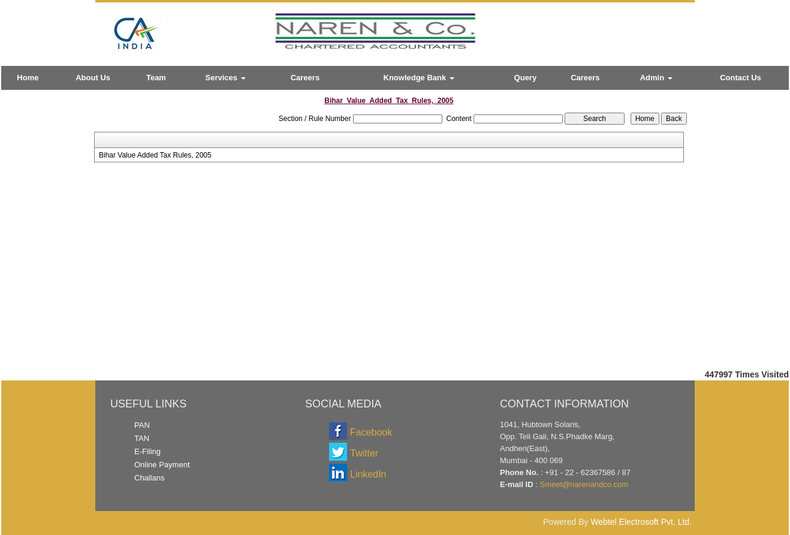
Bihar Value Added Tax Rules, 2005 (155, 155)
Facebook (371, 432)
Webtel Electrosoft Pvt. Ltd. (641, 522)
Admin (656, 77)
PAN (142, 425)
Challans (149, 477)
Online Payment (162, 464)
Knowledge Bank (419, 77)
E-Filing (147, 451)
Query (525, 77)
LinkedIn (368, 474)
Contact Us (740, 77)
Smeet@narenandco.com (583, 484)
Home (27, 77)
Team (156, 77)
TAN (141, 438)
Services (226, 77)
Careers (305, 77)
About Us (93, 77)
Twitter (364, 453)
